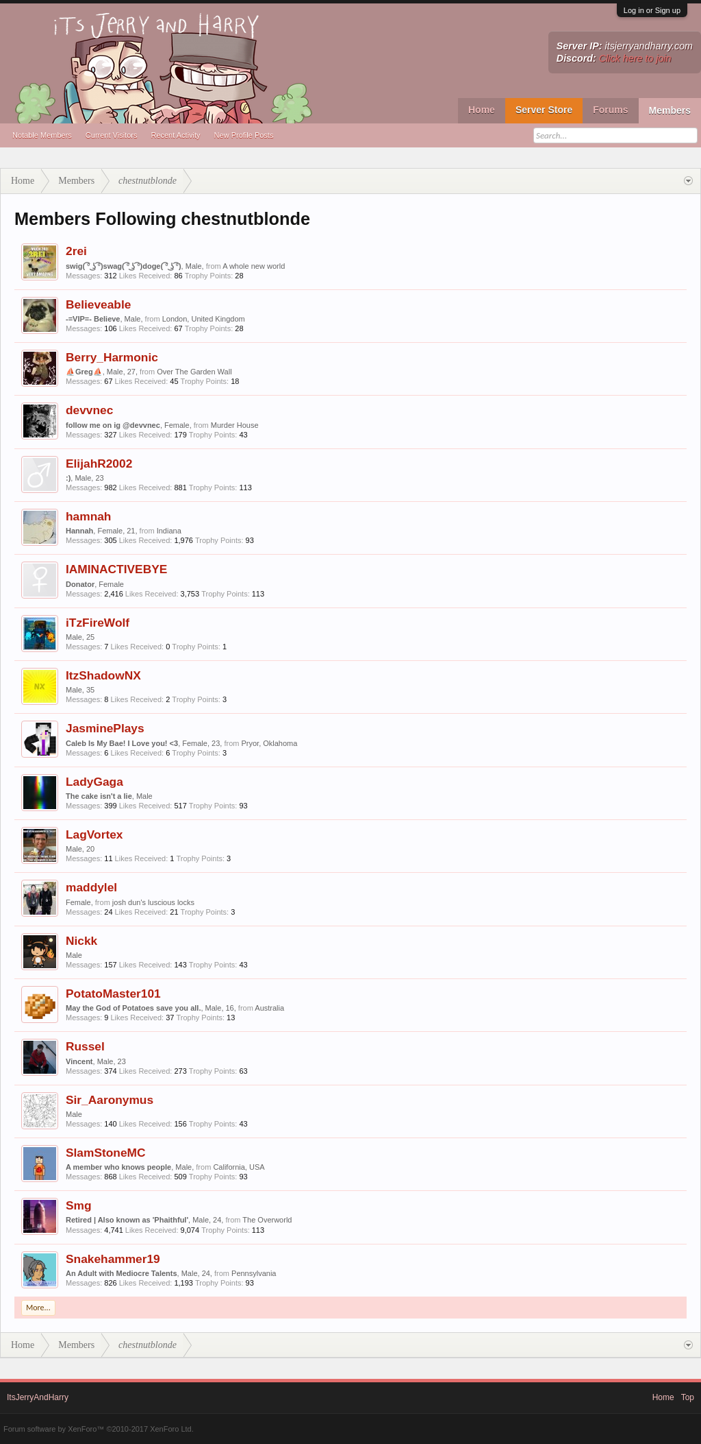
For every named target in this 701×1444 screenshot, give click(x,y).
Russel (85, 1046)
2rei (76, 251)
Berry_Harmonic (112, 357)
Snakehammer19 (113, 1259)
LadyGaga (94, 782)
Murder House (235, 425)
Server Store (543, 109)
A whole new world (253, 266)
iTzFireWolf (97, 622)
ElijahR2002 (99, 463)
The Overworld (267, 1220)
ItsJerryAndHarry (37, 1397)
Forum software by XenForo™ (98, 1429)
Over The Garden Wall (194, 372)
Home (481, 109)
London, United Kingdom (203, 319)
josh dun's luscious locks (153, 902)
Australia (269, 1008)
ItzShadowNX (103, 675)
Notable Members (42, 135)
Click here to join (635, 58)
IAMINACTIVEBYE (116, 569)
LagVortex (94, 834)
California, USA (238, 1167)
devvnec (89, 410)
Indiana (169, 531)
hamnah (88, 516)
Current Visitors (112, 135)
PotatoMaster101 (113, 993)
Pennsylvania (253, 1273)
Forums (610, 109)
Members (670, 110)
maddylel (91, 887)
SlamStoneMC (106, 1152)
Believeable (98, 304)
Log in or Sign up (652, 10)
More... (38, 1307)
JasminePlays (105, 728)
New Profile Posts (244, 135)
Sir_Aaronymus (109, 1100)
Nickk (81, 941)
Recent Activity (175, 135)
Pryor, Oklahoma (269, 743)
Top (687, 1397)
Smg (79, 1205)
